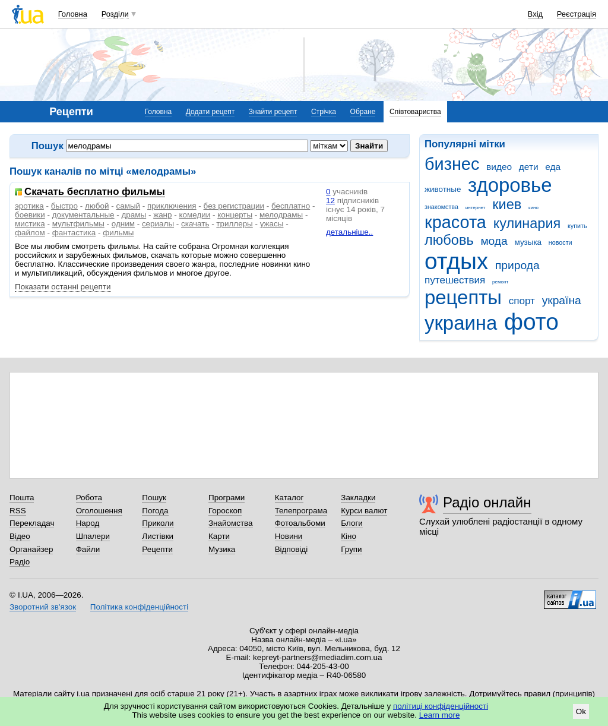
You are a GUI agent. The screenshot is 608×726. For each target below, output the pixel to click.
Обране (363, 112)
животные (443, 189)
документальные (83, 214)
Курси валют (364, 510)
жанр (162, 214)
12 (330, 200)
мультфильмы (78, 223)
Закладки (358, 497)
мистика (30, 223)
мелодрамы (281, 214)
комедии (194, 214)
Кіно (348, 536)
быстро (64, 205)
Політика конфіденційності (139, 606)
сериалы (158, 223)
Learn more (439, 715)
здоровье (510, 185)
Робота (89, 497)
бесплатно (290, 205)
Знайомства (230, 523)
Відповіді (291, 549)
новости (560, 242)
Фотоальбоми (300, 523)
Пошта (22, 497)
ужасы (272, 223)
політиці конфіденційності (440, 706)
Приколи (157, 523)
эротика (29, 205)
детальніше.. (349, 232)
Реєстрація (576, 14)
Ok (581, 711)
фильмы (118, 232)
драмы (134, 214)
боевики (30, 214)
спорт (522, 301)
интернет (476, 207)
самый (128, 205)
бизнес (452, 163)
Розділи (115, 14)
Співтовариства (415, 112)
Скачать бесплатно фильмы (94, 192)
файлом (30, 232)
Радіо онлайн (487, 502)
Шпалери (93, 536)
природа (517, 265)
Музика (221, 549)
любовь (449, 240)
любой (97, 205)
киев (506, 204)
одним (123, 223)
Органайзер (31, 549)
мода (493, 241)
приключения (172, 205)
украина (461, 323)
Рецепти (157, 549)
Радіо (20, 561)
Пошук (154, 497)
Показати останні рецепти (63, 286)
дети (529, 167)
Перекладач (32, 523)
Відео (20, 536)
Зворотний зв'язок (43, 606)
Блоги (352, 523)
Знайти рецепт (273, 112)
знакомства (441, 206)
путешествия (455, 280)
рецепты (463, 297)
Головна (72, 14)
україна (561, 300)
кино (533, 207)
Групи (351, 549)
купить (577, 225)
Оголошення (99, 510)
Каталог (289, 497)
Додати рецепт (210, 112)
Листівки (157, 536)
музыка (528, 242)
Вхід (535, 14)
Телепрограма (301, 510)
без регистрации (234, 205)
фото (531, 321)
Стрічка (323, 112)
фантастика (74, 232)
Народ (88, 523)
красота (455, 222)
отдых (456, 261)
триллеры (234, 223)
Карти (219, 536)
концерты (234, 214)
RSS (18, 510)
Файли (88, 549)
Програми (226, 497)
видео (499, 167)
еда (552, 167)
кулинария (527, 223)
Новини (289, 536)
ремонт (500, 282)
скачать (195, 223)
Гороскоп (225, 510)
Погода (155, 510)
